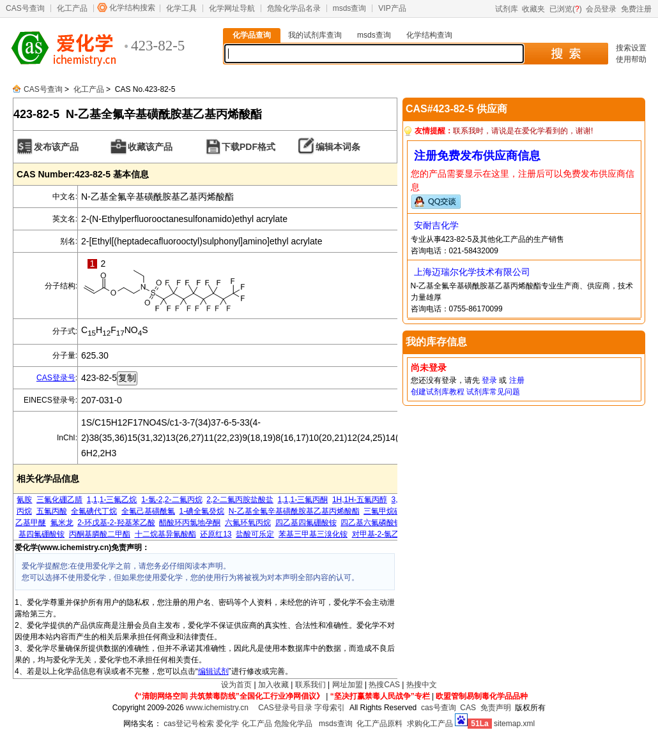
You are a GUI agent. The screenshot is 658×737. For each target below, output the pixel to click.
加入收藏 (273, 684)
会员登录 (601, 8)
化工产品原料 (379, 723)
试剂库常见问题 (493, 391)
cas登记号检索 (189, 723)
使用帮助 (631, 59)
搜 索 (565, 53)
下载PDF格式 (248, 147)
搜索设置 (631, 47)
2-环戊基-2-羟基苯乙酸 (116, 522)
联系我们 (310, 684)
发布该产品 (56, 147)
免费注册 (636, 8)
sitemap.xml (514, 723)
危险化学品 (293, 723)
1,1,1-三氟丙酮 (303, 499)
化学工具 (181, 8)
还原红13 (215, 534)
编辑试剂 (213, 671)
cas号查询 (438, 707)
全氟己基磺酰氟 (148, 511)
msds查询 (350, 8)
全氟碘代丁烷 (94, 511)
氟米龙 (61, 522)
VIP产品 (392, 8)
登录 (489, 380)
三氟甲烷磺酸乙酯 (394, 511)
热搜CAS (384, 684)
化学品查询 (252, 35)
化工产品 (72, 8)
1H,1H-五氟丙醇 (359, 499)
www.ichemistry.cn (217, 707)
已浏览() (565, 8)
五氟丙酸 (51, 511)
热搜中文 (421, 684)
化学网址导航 (232, 8)
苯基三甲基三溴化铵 (313, 534)
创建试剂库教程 (437, 391)
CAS (468, 707)
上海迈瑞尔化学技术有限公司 (472, 272)
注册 (516, 380)
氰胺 (24, 499)
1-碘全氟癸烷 (202, 511)
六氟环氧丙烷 (248, 522)
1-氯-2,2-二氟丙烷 (171, 499)
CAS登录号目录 (285, 707)
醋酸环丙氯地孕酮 (189, 522)
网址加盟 (347, 684)
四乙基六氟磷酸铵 (371, 522)
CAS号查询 (25, 8)
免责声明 (495, 707)
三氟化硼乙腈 (59, 499)
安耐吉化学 (436, 225)
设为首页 (236, 684)
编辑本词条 (338, 147)
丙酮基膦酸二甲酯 (99, 534)
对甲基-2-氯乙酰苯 (383, 534)
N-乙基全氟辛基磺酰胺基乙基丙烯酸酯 (294, 511)
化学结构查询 (429, 35)
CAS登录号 (55, 377)
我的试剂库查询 (315, 35)
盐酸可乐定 (255, 534)
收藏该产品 (150, 147)
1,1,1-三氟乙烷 (112, 499)
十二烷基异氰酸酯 (165, 534)
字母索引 (329, 707)
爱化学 (227, 723)
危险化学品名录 (294, 8)
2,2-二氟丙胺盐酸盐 (239, 499)
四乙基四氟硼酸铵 (306, 522)
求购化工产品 (430, 723)
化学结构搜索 (132, 7)
